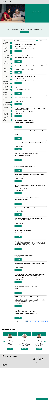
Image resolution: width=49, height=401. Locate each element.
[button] (44, 2)
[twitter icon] (40, 359)
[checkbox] (3, 42)
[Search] (37, 40)
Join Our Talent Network (42, 398)
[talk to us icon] (34, 359)
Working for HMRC (37, 362)
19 (43, 321)
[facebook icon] (42, 359)
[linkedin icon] (37, 359)
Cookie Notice (4, 364)
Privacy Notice (4, 365)
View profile (10, 348)
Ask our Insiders (24, 31)
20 (45, 321)
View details (18, 61)
